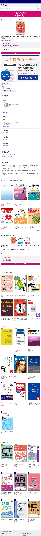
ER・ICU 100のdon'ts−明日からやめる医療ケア (14, 249)
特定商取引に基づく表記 (26, 533)
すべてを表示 (36, 230)
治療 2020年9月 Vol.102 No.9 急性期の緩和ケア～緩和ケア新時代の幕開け (19, 246)
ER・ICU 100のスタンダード (10, 253)
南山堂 (10, 40)
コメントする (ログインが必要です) (9, 154)
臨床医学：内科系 (12, 19)
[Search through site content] (19, 8)
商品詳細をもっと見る (8, 90)
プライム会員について (5, 533)
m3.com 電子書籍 (3, 19)
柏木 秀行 (3, 40)
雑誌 (7, 19)
